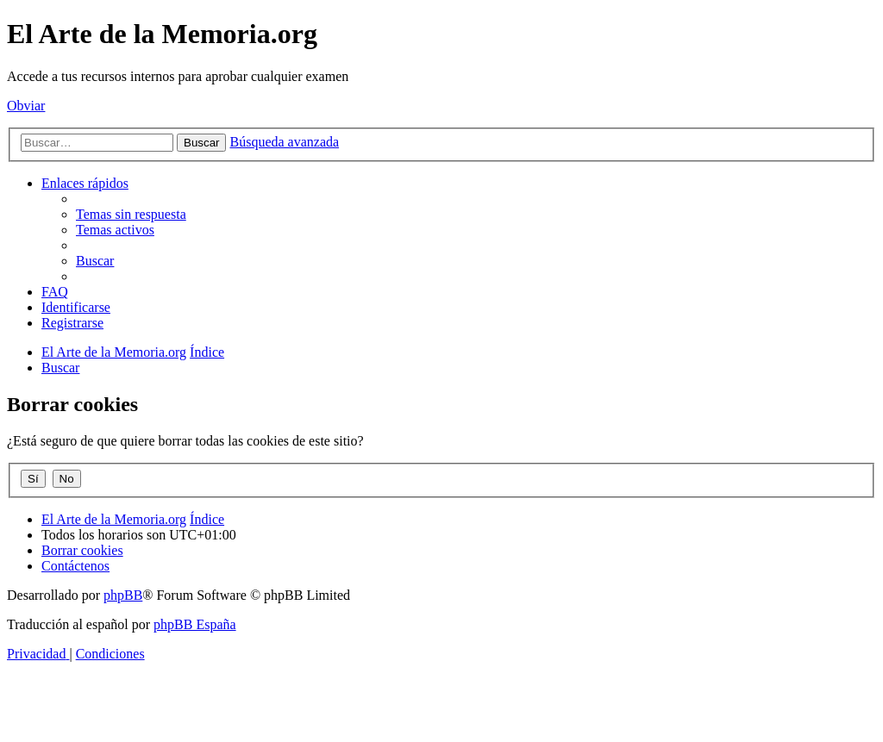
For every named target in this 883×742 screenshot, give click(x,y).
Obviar (26, 105)
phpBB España (194, 624)
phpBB (122, 595)
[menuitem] (131, 214)
